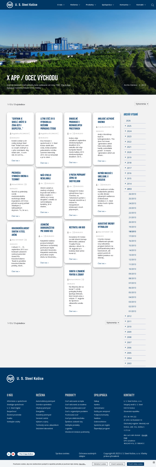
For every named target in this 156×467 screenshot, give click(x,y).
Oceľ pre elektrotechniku (74, 418)
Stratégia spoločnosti (15, 404)
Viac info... (82, 464)
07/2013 (132, 283)
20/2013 (132, 222)
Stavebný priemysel (43, 415)
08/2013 (132, 278)
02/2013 (132, 306)
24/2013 (132, 203)
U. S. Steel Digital (13, 408)
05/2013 (132, 292)
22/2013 (132, 212)
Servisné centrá (42, 418)
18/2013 (132, 231)
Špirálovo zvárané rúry (74, 421)
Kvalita (9, 418)
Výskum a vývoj (42, 421)
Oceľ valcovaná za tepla (74, 401)
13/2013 (132, 255)
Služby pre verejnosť (102, 411)
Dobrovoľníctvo (100, 421)
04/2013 (132, 297)
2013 (143, 85)
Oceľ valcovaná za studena (75, 404)
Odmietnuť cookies (100, 464)
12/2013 (132, 259)
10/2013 (132, 269)
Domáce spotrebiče (44, 404)
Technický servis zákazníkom (47, 425)
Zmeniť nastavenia (117, 464)
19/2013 (132, 226)
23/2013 (132, 208)
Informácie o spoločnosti (17, 401)
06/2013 (132, 287)
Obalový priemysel (43, 408)
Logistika (68, 428)
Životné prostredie (14, 415)
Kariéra (97, 404)
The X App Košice (26, 454)
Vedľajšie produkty (72, 425)
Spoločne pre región (102, 425)
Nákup (96, 401)
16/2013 (132, 241)
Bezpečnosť (11, 411)
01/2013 (132, 311)
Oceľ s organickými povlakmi (76, 411)
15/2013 (132, 245)
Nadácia (97, 418)
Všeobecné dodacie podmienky (77, 432)
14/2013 (132, 250)
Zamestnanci (99, 408)
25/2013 (132, 198)
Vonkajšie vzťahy (13, 421)
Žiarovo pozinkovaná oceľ (75, 408)
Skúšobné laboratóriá (44, 428)
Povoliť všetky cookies (135, 464)
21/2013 (132, 217)
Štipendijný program (102, 428)
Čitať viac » (16, 161)
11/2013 (132, 264)
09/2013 (132, 273)
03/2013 (132, 302)
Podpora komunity (101, 415)
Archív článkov (130, 85)
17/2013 (132, 236)
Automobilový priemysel (45, 401)
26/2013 (132, 194)
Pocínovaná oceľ (71, 415)
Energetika (40, 411)
